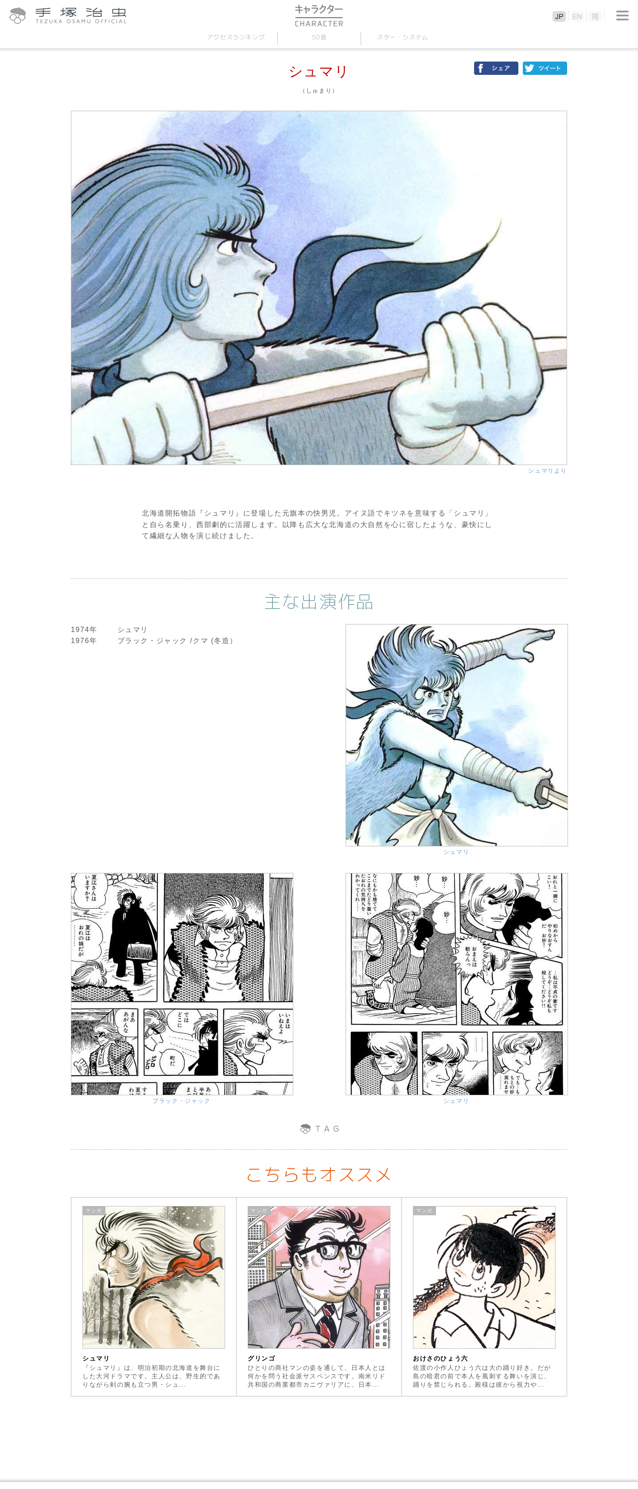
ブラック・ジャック (181, 1100)
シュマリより (547, 470)
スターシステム (402, 37)
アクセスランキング (235, 37)
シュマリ (456, 852)
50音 (319, 37)
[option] (154, 1296)
